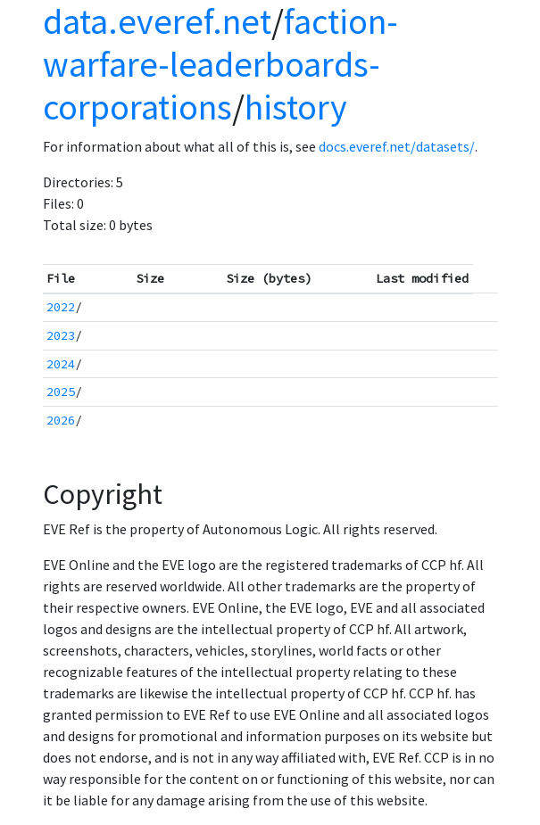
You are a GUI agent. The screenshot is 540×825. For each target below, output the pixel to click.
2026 (60, 420)
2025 (60, 392)
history (296, 107)
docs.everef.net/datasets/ (397, 146)
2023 (60, 335)
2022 (60, 307)
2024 (60, 364)
